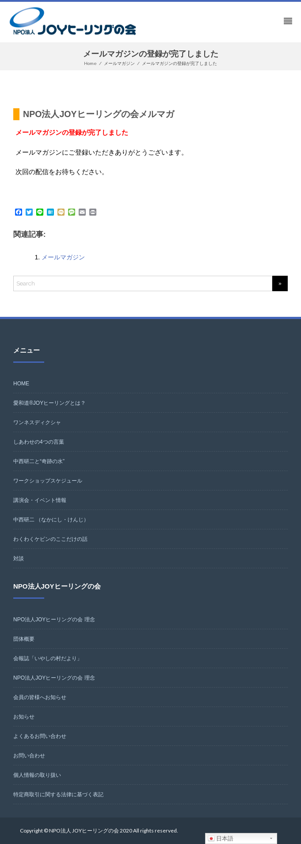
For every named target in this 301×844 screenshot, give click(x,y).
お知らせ (23, 717)
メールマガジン (63, 257)
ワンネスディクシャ (37, 422)
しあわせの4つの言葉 (38, 442)
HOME (21, 383)
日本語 (221, 838)
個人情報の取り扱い (37, 775)
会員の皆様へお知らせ (39, 697)
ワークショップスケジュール (47, 481)
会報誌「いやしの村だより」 (47, 658)
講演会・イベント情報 (39, 500)
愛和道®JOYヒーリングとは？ (49, 403)
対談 (18, 558)
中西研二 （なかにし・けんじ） (51, 520)
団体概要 (23, 639)
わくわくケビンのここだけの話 (50, 539)
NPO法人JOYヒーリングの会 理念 (54, 619)
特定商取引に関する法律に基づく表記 (58, 794)
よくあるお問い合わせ (39, 736)
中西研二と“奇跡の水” (39, 461)
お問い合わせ (29, 756)
